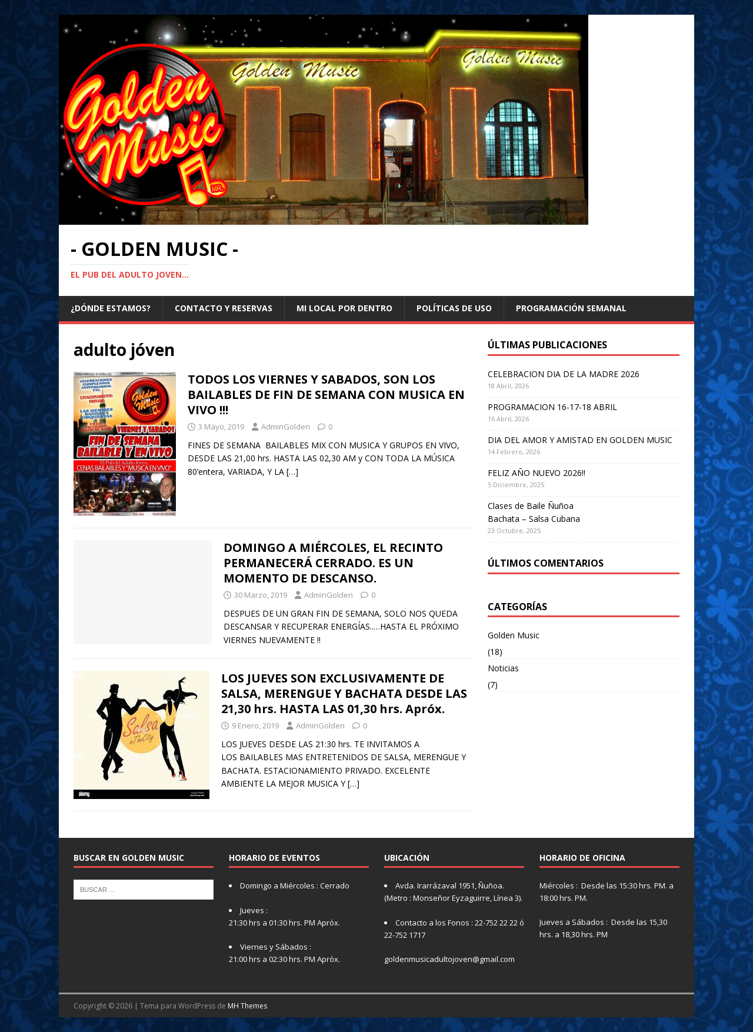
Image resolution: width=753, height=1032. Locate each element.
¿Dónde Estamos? (111, 308)
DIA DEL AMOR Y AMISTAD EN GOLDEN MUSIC (580, 439)
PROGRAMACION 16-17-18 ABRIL (552, 406)
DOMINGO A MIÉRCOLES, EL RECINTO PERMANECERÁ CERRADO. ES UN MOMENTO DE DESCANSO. (333, 563)
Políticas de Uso (454, 308)
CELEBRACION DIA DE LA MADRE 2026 (563, 373)
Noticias (503, 668)
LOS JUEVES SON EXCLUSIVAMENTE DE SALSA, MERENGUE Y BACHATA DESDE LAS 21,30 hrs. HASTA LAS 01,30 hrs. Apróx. (344, 693)
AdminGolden (285, 426)
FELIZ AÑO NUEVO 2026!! (536, 472)
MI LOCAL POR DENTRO (344, 308)
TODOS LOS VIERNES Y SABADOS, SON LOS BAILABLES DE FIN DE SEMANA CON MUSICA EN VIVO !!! (326, 394)
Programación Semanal (571, 308)
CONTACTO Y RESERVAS (223, 308)
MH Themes (247, 1006)
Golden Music (513, 635)
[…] (292, 471)
